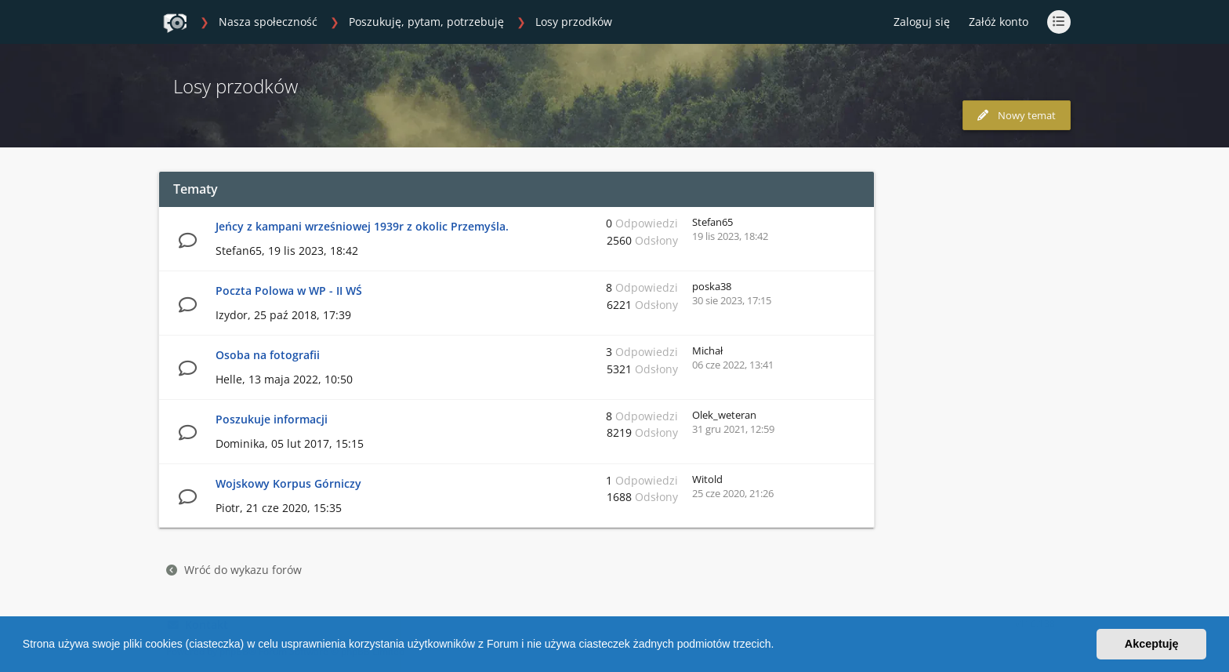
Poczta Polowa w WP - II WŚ (289, 290)
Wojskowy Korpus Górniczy (288, 483)
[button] (779, 646)
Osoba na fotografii (268, 354)
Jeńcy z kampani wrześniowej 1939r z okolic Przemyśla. (362, 226)
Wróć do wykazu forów (234, 569)
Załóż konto (998, 21)
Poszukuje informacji (272, 419)
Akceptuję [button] (1152, 643)
